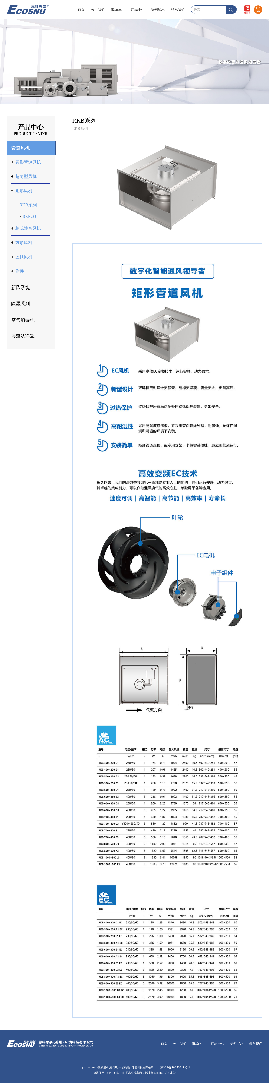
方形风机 (23, 242)
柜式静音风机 (28, 228)
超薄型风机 (26, 176)
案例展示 (158, 9)
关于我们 (98, 9)
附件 (19, 271)
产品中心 (138, 9)
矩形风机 (23, 190)
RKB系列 (28, 205)
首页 (81, 9)
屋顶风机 (23, 257)
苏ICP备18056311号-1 (174, 1067)
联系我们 (178, 9)
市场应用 (118, 9)
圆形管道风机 (28, 162)
